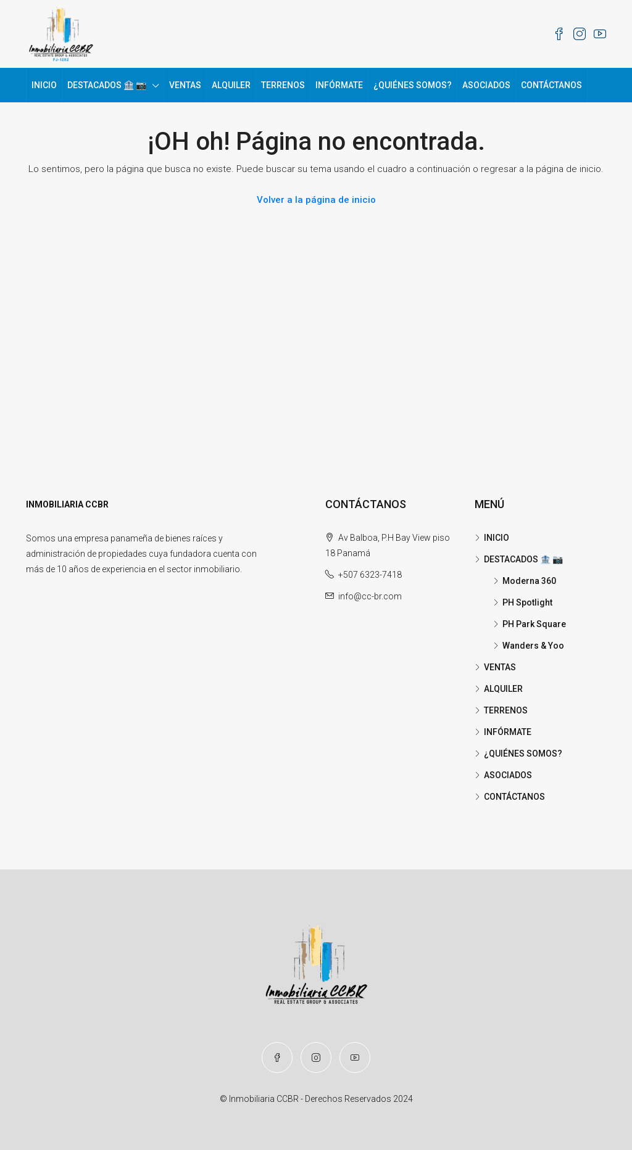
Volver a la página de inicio (316, 199)
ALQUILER (231, 85)
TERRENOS (283, 85)
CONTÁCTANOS (551, 85)
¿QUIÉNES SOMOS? (412, 85)
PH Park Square (534, 624)
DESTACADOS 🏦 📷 (106, 85)
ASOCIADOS (486, 85)
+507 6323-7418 (370, 575)
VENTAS (185, 85)
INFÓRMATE (339, 85)
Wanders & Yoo (533, 646)
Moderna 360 (529, 581)
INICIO (44, 85)
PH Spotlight (527, 602)
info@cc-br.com (370, 596)
